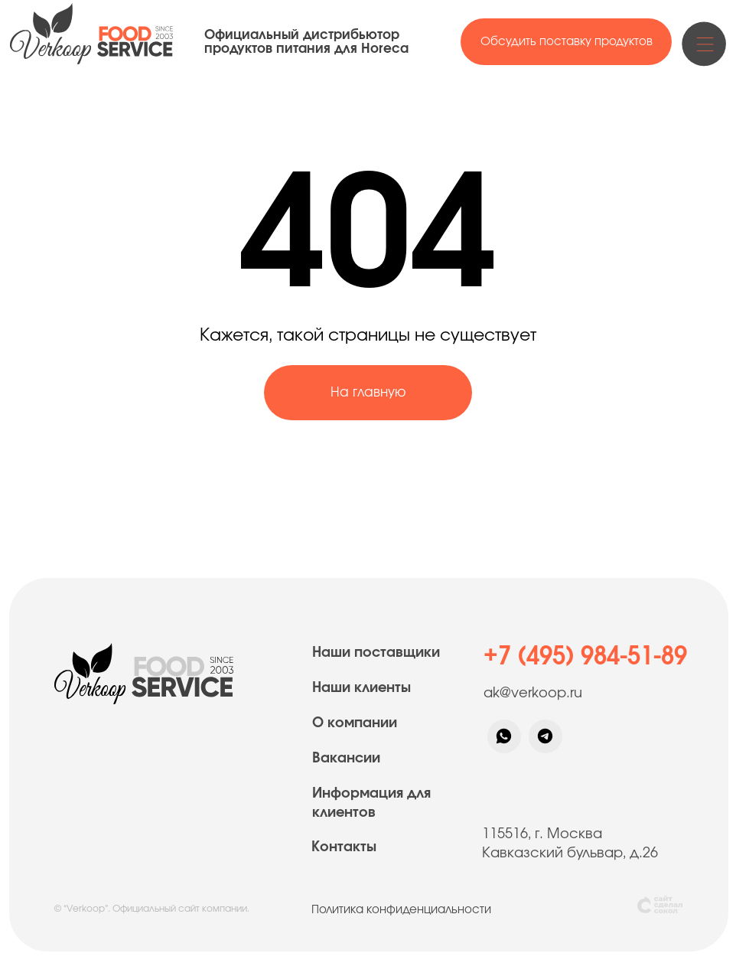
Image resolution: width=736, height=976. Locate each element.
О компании (354, 723)
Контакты (343, 847)
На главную (368, 392)
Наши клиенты (361, 688)
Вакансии (346, 758)
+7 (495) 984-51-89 (585, 656)
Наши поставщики (376, 653)
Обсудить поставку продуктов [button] (566, 41)
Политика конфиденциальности (401, 910)
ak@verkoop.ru (533, 693)
